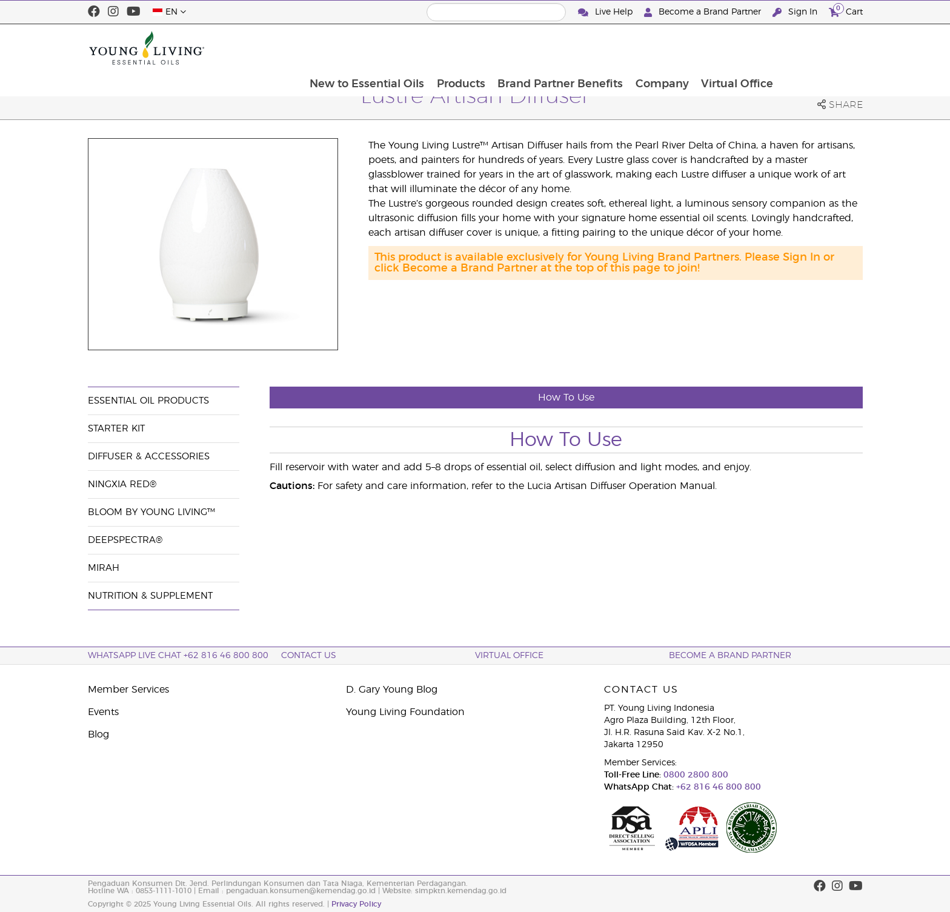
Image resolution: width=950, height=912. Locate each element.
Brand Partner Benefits (641, 47)
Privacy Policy (356, 904)
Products (541, 47)
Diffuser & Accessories (149, 456)
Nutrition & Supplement (150, 596)
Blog (98, 734)
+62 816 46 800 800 (717, 787)
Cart (846, 10)
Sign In (796, 12)
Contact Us (308, 655)
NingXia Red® (122, 484)
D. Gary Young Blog (391, 689)
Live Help (606, 12)
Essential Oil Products (148, 400)
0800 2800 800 (694, 775)
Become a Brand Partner (703, 12)
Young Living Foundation (405, 712)
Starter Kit (116, 428)
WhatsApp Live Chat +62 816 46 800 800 (178, 655)
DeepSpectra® (125, 540)
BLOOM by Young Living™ (151, 512)
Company (744, 47)
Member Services (128, 689)
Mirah (103, 568)
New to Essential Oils (446, 47)
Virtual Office (820, 47)
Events (103, 712)
